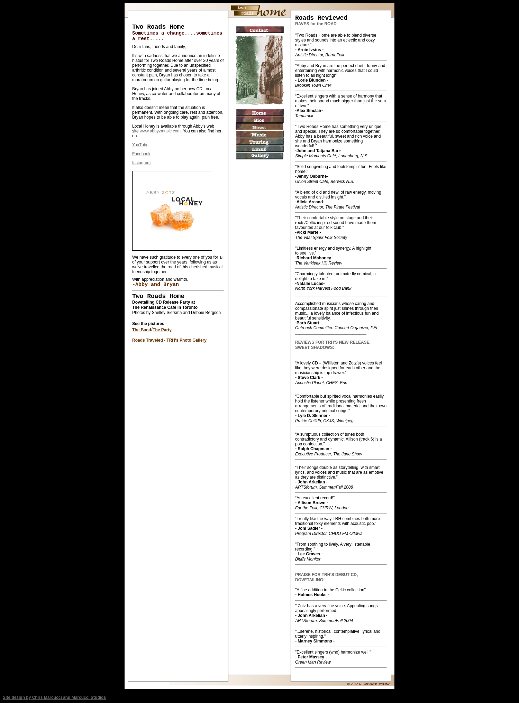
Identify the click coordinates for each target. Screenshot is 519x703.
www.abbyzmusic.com (160, 131)
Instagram (141, 162)
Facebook (141, 153)
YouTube (140, 144)
